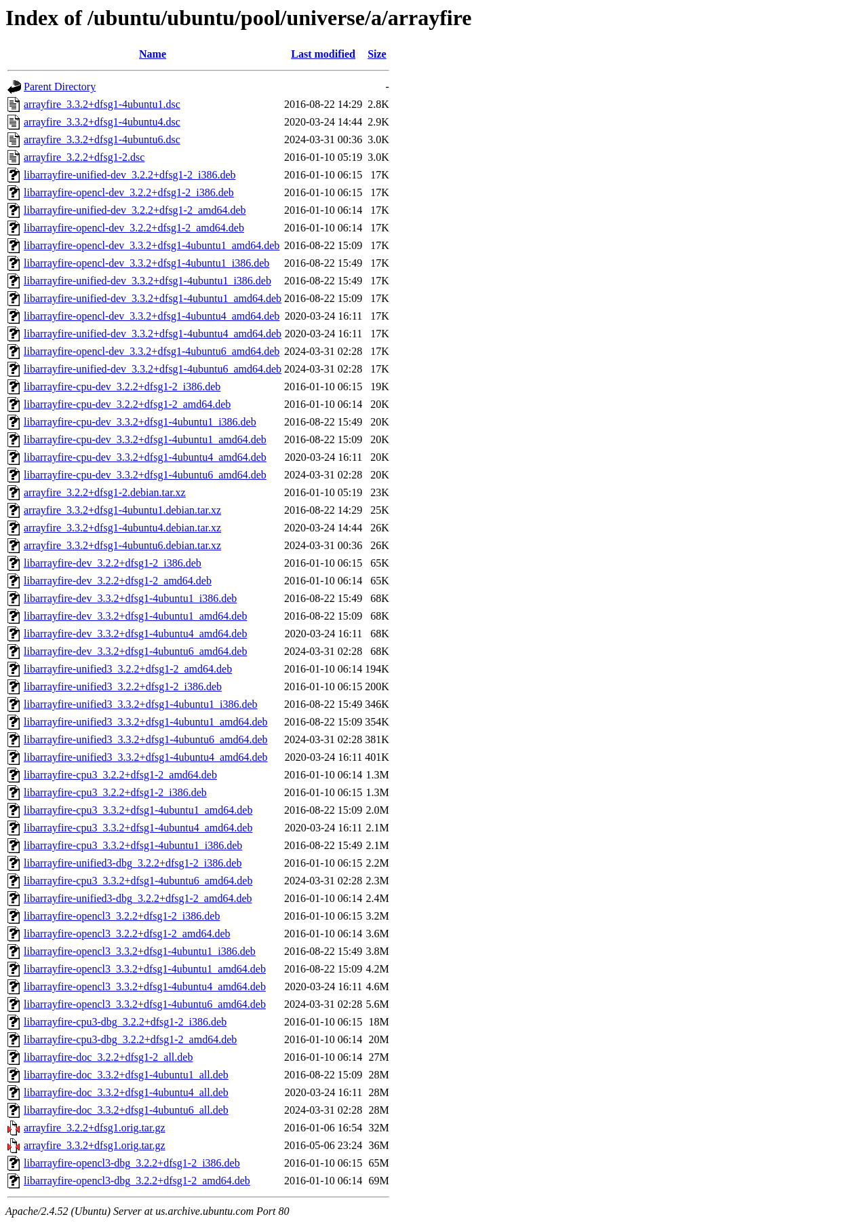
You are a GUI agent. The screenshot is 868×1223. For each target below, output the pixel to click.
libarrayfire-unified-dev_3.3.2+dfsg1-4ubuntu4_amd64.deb (152, 333)
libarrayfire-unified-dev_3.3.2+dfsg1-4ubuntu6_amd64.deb (152, 369)
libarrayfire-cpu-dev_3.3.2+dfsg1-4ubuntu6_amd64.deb (145, 475)
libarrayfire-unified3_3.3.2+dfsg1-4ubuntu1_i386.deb (141, 704)
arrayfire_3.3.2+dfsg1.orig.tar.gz (94, 1145)
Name (152, 54)
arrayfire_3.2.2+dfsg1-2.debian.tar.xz (105, 492)
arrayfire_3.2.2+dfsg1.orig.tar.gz (94, 1127)
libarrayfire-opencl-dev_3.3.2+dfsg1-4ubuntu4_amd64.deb (151, 316)
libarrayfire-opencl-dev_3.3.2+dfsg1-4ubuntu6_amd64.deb (151, 351)
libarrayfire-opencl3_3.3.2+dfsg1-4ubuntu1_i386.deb (140, 951)
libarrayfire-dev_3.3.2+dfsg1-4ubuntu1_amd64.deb (135, 616)
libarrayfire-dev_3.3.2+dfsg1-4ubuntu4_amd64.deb (135, 633)
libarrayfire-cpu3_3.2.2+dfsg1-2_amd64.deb (120, 774)
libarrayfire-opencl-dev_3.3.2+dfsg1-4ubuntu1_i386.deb (146, 263)
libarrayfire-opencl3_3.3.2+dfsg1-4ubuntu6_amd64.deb (145, 1004)
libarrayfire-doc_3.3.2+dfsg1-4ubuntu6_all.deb (126, 1110)
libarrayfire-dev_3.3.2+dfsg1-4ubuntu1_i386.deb (130, 598)
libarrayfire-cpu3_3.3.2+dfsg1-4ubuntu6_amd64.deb (138, 880)
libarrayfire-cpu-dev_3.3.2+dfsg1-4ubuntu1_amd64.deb (145, 439)
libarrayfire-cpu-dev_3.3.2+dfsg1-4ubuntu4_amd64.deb (145, 457)
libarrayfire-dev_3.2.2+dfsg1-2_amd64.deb (118, 580)
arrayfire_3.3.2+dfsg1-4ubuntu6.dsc (102, 139)
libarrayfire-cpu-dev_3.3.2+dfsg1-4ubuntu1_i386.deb (140, 422)
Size (377, 54)
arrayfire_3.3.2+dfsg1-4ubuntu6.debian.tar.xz (122, 545)
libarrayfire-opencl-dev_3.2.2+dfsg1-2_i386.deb (129, 192)
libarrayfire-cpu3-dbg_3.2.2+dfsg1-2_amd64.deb (130, 1039)
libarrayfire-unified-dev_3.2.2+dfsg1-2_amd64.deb (135, 210)
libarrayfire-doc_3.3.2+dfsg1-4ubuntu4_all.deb (126, 1092)
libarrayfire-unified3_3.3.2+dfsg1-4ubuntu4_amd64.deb (146, 757)
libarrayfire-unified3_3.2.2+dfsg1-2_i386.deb (123, 686)
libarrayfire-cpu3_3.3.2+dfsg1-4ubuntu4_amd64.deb (138, 827)
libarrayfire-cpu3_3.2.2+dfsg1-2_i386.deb (115, 792)
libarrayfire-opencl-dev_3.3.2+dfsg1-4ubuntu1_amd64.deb (151, 245)
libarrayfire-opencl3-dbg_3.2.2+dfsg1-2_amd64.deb (137, 1180)
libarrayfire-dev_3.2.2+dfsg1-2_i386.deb (112, 563)
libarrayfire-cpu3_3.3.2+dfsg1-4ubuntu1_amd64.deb (138, 810)
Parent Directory (60, 86)
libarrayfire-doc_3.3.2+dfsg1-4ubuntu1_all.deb (126, 1074)
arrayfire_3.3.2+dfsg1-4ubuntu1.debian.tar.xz (122, 510)
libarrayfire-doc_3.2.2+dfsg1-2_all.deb (108, 1057)
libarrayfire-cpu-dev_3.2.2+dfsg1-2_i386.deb (122, 386)
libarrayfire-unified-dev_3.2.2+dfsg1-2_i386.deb (129, 175)
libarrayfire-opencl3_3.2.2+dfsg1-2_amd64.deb (127, 933)
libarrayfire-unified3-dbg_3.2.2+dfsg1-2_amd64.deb (138, 898)
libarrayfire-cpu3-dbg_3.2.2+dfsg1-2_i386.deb (125, 1022)
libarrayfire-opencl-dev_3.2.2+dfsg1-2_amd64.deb (134, 227)
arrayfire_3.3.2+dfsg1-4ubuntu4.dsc (102, 122)
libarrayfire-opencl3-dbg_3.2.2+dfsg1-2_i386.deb (132, 1163)
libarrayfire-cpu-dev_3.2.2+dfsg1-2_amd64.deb (127, 404)
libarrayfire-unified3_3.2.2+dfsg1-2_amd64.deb (128, 669)
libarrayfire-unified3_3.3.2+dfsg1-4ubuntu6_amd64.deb (146, 739)
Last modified (323, 54)
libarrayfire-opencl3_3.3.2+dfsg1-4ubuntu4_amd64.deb (145, 986)
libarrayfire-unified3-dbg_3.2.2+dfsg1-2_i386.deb (132, 863)
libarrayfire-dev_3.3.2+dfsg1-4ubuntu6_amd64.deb (135, 651)
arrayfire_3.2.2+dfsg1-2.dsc (84, 157)
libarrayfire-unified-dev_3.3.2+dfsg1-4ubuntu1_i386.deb (147, 280)
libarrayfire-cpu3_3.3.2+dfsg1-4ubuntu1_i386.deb (133, 845)
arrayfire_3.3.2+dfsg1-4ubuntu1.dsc (102, 104)
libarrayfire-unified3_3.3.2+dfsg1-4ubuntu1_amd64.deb (146, 722)
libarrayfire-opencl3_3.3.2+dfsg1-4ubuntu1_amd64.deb (145, 969)
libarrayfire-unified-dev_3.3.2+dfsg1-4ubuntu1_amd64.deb (152, 298)
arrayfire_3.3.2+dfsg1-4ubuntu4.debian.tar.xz (122, 527)
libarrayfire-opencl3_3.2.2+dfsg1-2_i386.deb (122, 916)
